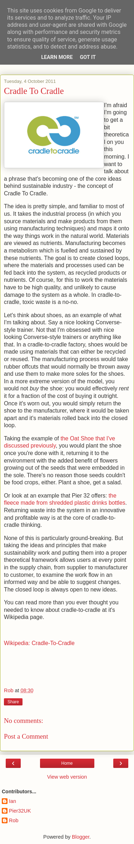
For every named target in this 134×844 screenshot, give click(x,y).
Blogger (80, 837)
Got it (88, 57)
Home (67, 763)
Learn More (57, 57)
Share (13, 701)
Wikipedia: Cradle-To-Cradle (39, 643)
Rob (13, 820)
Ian (12, 801)
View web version (67, 777)
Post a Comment (26, 736)
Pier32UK (20, 811)
